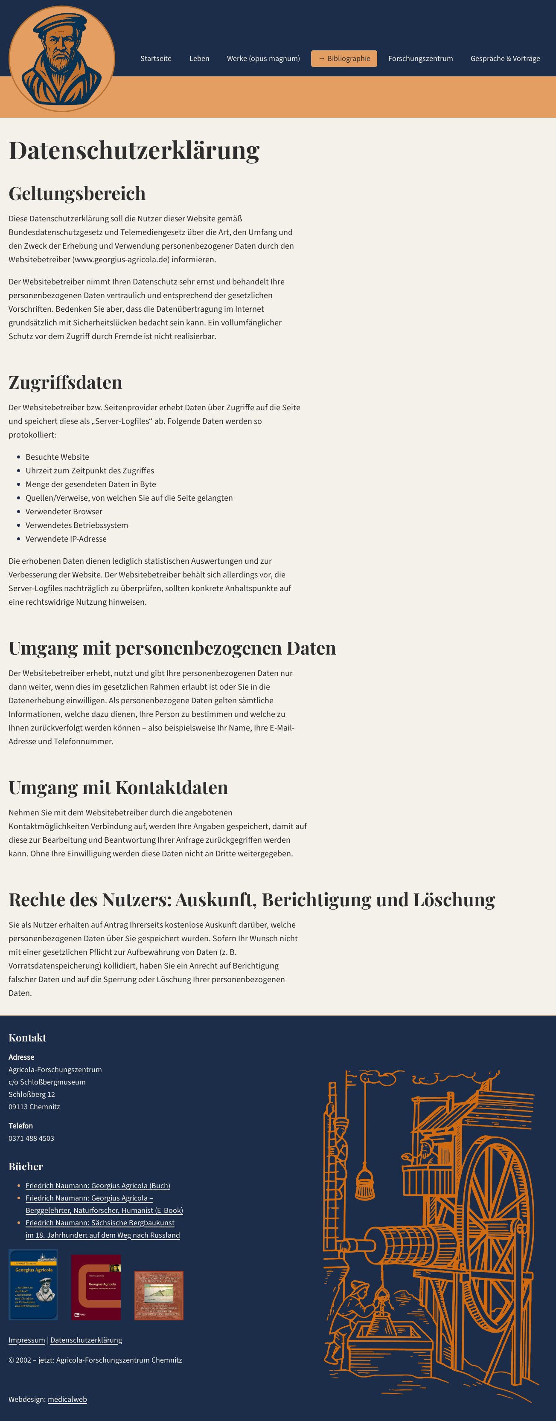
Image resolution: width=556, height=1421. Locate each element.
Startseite (156, 58)
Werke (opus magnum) (263, 58)
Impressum (27, 1340)
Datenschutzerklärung (86, 1340)
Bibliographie (348, 58)
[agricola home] (62, 59)
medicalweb (67, 1399)
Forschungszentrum (420, 58)
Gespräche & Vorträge (505, 58)
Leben (199, 58)
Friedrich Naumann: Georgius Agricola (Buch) (98, 1185)
